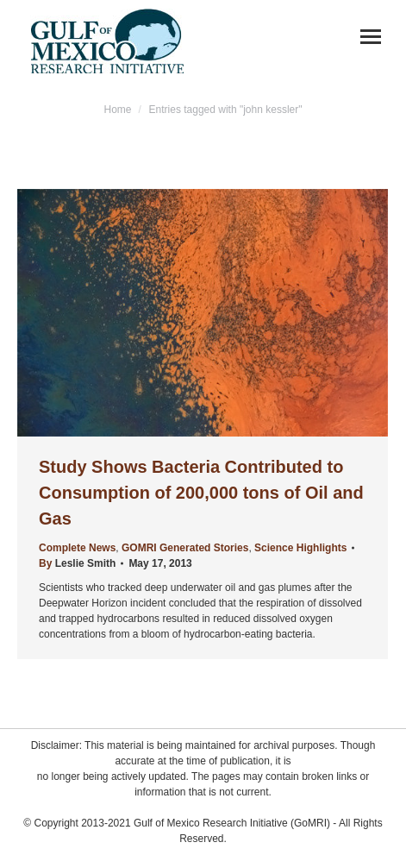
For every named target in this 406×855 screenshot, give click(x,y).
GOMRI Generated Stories (185, 548)
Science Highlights (300, 548)
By (77, 563)
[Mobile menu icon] (371, 36)
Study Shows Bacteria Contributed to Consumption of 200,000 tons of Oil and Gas (201, 492)
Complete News (77, 548)
